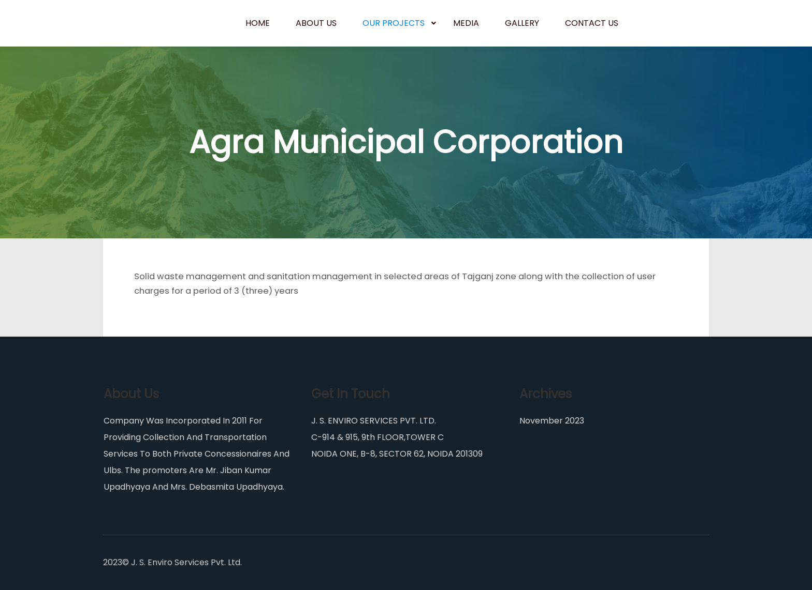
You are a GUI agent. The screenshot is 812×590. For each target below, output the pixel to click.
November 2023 (551, 421)
